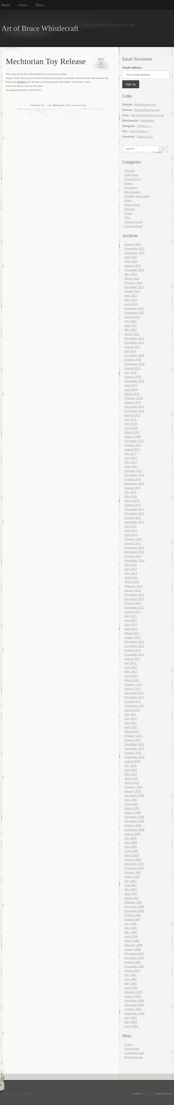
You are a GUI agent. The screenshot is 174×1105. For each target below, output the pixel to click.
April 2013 (131, 628)
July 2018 (130, 419)
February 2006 (133, 945)
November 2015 (134, 513)
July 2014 (130, 564)
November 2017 (134, 440)
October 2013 (132, 603)
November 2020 (134, 355)
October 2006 (132, 915)
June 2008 (130, 842)
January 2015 (132, 543)
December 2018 (134, 406)
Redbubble (147, 120)
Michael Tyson (164, 1093)
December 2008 (134, 816)
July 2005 (130, 975)
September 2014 (134, 560)
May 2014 (130, 573)
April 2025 (131, 261)
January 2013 (132, 637)
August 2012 (132, 658)
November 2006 (134, 911)
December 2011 (134, 693)
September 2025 (134, 252)
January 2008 (132, 859)
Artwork (129, 170)
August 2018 (132, 415)
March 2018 (131, 432)
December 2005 (134, 953)
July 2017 (130, 453)
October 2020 (132, 359)
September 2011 (134, 705)
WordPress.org (133, 1057)
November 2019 (134, 381)
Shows (40, 5)
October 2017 (132, 445)
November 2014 (134, 552)
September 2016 (134, 483)
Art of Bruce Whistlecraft (39, 28)
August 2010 (132, 761)
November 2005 (134, 958)
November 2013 (134, 599)
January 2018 (132, 436)
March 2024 (131, 278)
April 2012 (131, 675)
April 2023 (131, 304)
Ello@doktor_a (139, 131)
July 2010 (130, 765)
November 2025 (134, 248)
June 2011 (130, 718)
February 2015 (133, 539)
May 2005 (130, 983)
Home (5, 5)
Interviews (130, 187)
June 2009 (130, 799)
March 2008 (131, 855)
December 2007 (134, 863)
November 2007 (134, 868)
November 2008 (134, 821)
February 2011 (133, 735)
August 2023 (132, 291)
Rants (127, 200)
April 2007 (131, 893)
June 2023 (130, 295)
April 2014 (131, 577)
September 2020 (134, 364)
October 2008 (132, 825)
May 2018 (130, 423)
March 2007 (131, 898)
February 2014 (133, 586)
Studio (128, 213)
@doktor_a (144, 126)
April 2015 (131, 534)
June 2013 (130, 620)
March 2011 (131, 731)
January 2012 (132, 688)
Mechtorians (59, 105)
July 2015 (130, 526)
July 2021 (130, 351)
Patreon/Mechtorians (147, 110)
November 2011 (134, 697)
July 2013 (130, 616)
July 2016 (130, 492)
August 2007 (132, 876)
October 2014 (132, 556)
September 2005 (134, 966)
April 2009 (131, 804)
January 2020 (132, 376)
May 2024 (130, 274)
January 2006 (132, 949)
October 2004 (132, 1009)
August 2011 (132, 710)
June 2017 (130, 458)
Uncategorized (133, 226)
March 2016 (131, 500)
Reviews (129, 209)
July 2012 (130, 663)
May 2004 (130, 1022)
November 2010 (134, 748)
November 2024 (134, 270)
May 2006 (130, 932)
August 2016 (132, 487)
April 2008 (131, 851)
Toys (68, 105)
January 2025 (132, 265)
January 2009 (132, 812)
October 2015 (132, 517)
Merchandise (132, 192)
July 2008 (130, 838)
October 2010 (132, 752)
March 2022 (131, 334)
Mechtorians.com (145, 104)
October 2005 (132, 962)
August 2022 (132, 317)
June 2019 (130, 385)
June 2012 (130, 667)
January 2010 (132, 791)
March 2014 (131, 581)
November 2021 (134, 342)
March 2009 (131, 808)
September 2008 (134, 829)
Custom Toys (132, 179)
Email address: (132, 67)
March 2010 (131, 782)
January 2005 (132, 996)
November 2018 (134, 411)
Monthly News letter (137, 196)
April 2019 (131, 389)
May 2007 (130, 889)
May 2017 (130, 462)
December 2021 (134, 338)
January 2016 (132, 505)
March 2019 (131, 393)
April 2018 (131, 428)
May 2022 (130, 329)
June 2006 (130, 928)
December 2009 (134, 795)
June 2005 (130, 979)
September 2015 (134, 522)
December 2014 (134, 547)
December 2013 (134, 594)
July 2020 (130, 372)
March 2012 (131, 680)
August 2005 (132, 970)
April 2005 (131, 987)
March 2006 (131, 940)
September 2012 (134, 654)
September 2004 (134, 1013)
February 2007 (133, 902)
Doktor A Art (145, 136)
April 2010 (131, 778)
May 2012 (130, 671)
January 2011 (132, 740)
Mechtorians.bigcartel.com (147, 115)
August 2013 (132, 611)
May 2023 (130, 299)
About (22, 5)
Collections (131, 174)
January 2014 (132, 590)
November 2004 (134, 1005)
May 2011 (130, 722)
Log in (128, 1044)
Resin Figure (132, 204)
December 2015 (134, 509)
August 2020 (132, 368)
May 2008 (130, 846)
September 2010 (134, 757)
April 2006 (131, 936)
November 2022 (134, 308)
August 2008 (132, 834)
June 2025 (130, 257)
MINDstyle (22, 82)
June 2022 (130, 325)
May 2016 (130, 496)
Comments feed (134, 1053)
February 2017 (133, 470)
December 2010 (134, 744)
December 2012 (134, 641)
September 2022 (134, 312)
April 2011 (131, 727)
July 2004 (130, 1017)
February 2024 (133, 282)
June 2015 (130, 530)
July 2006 (130, 923)
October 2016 (132, 479)
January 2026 (132, 244)
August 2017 (132, 449)
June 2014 (130, 569)
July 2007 (130, 881)
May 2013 (130, 624)
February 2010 (133, 787)
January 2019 (132, 402)
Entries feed (131, 1048)
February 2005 (133, 992)
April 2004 (131, 1026)
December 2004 (134, 1000)
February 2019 (133, 398)
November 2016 (134, 475)
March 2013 (131, 633)
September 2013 (134, 607)
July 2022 (130, 321)
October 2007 (132, 872)
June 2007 (130, 885)
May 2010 (130, 774)
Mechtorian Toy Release (46, 61)
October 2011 (132, 701)
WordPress (137, 1093)
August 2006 (132, 919)
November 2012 (134, 646)
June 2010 (130, 769)
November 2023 (134, 287)
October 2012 (132, 650)
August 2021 (132, 346)
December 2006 (134, 906)
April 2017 (131, 466)
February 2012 (133, 684)
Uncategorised (133, 221)
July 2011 (130, 714)
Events (128, 183)
